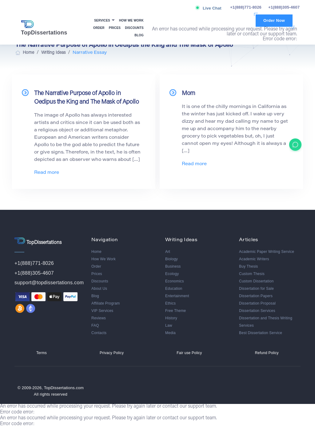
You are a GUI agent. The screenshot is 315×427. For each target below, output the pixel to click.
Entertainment (177, 296)
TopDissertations (44, 28)
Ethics (170, 303)
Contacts (98, 333)
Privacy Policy (112, 353)
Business (173, 266)
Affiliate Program (105, 303)
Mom (188, 93)
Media (170, 333)
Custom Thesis (252, 274)
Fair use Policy (189, 353)
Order (99, 28)
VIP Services (102, 311)
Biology (171, 259)
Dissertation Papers (256, 296)
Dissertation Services (257, 311)
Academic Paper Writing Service (266, 251)
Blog (139, 35)
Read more (46, 172)
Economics (174, 281)
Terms (41, 353)
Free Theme (175, 311)
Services (102, 20)
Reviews (98, 318)
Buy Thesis (248, 266)
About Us (99, 288)
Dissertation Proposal (257, 303)
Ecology (172, 274)
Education (173, 288)
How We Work (131, 20)
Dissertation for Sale (256, 288)
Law (168, 325)
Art (167, 251)
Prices (115, 28)
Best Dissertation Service (260, 333)
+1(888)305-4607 (284, 7)
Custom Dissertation (256, 281)
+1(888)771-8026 (245, 7)
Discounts (134, 28)
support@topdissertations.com (49, 282)
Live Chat (212, 8)
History (171, 318)
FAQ (95, 325)
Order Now (274, 20)
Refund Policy (267, 353)
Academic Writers (254, 259)
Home (96, 251)
